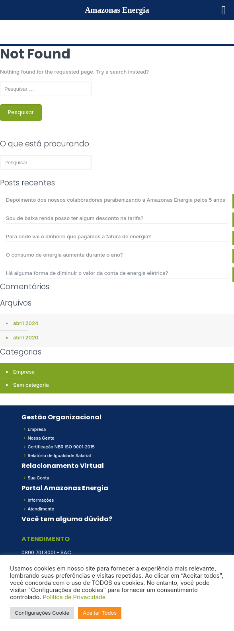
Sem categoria (31, 385)
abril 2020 (25, 337)
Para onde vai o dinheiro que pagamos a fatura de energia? (78, 236)
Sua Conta (38, 478)
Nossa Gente (40, 438)
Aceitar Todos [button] (100, 613)
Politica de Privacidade (74, 597)
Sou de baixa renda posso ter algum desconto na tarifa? (74, 218)
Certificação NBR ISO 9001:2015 (61, 447)
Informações (40, 500)
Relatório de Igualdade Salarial (59, 455)
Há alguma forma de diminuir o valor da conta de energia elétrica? (87, 273)
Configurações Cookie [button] (42, 613)
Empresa (24, 371)
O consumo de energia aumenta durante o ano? (64, 254)
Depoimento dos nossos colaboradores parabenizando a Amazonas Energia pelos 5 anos (115, 200)
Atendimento (40, 509)
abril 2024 (25, 323)
